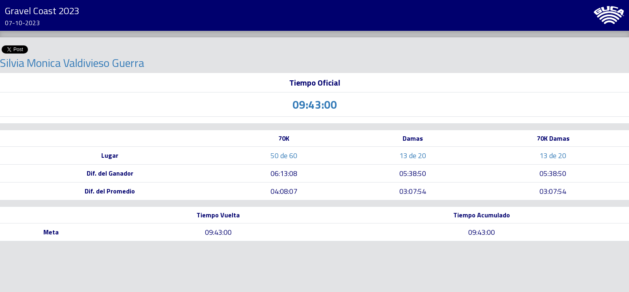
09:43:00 (218, 232)
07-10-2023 (22, 23)
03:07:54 (412, 191)
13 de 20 (412, 155)
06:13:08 (284, 173)
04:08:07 (284, 191)
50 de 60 (284, 155)
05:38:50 (412, 173)
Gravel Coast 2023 (42, 10)
